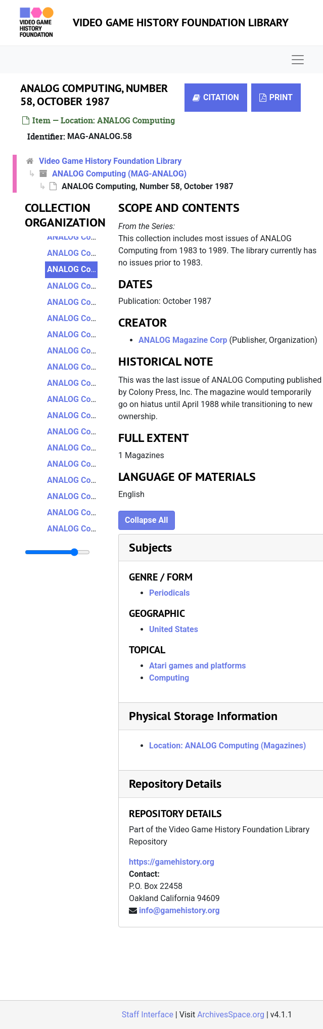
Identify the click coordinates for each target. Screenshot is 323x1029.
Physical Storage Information (203, 716)
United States (173, 629)
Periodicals (169, 593)
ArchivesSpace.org (230, 1014)
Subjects (150, 547)
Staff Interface (147, 1014)
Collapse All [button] (146, 520)
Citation (216, 97)
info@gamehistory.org (179, 910)
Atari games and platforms (197, 665)
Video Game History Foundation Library (181, 22)
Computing (169, 678)
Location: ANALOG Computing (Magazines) (227, 745)
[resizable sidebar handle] (57, 552)
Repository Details (175, 783)
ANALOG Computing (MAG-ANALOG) (119, 173)
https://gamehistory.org (171, 862)
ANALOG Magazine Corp (183, 340)
